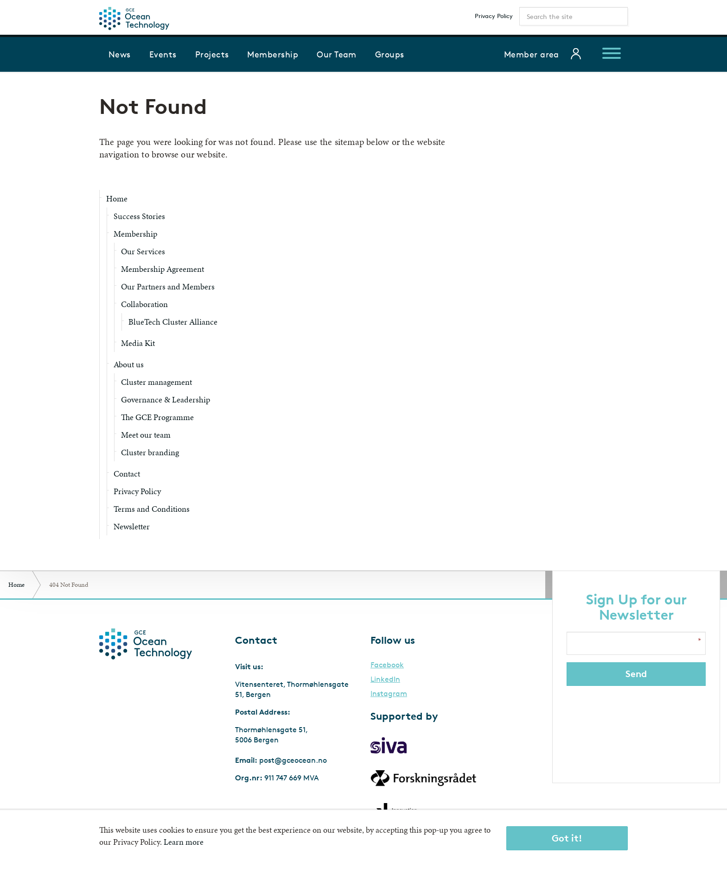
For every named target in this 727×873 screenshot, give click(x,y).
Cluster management (156, 382)
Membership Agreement (162, 269)
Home (117, 198)
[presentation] (637, 728)
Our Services (143, 251)
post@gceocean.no (293, 760)
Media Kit (138, 343)
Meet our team (146, 434)
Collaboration (144, 304)
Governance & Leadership (165, 399)
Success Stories (139, 216)
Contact (127, 473)
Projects (212, 54)
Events (163, 54)
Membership (272, 54)
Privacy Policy (494, 15)
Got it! (567, 838)
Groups (389, 54)
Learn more (184, 842)
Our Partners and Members (168, 286)
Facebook (387, 665)
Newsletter (132, 526)
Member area (531, 54)
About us (129, 364)
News (119, 54)
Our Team (337, 54)
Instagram (388, 693)
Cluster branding (150, 452)
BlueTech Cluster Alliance (172, 321)
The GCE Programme (157, 417)
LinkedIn (385, 679)
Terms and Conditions (152, 509)
